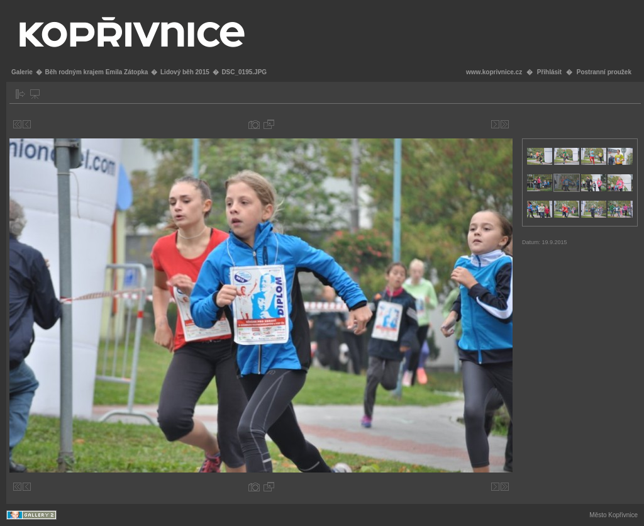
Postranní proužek (604, 72)
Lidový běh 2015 (184, 72)
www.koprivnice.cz (494, 72)
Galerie (22, 72)
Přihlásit (549, 72)
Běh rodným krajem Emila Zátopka (96, 72)
